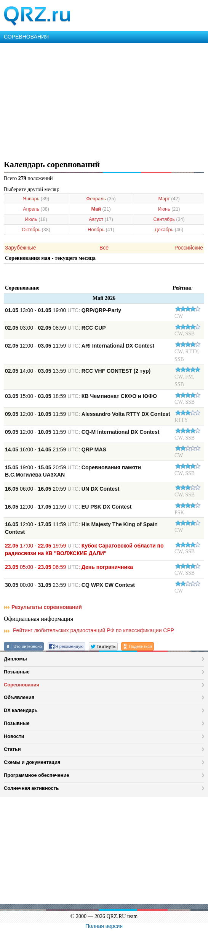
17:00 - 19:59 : (84, 549)
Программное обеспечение (36, 775)
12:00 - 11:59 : (79, 346)
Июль (36, 219)
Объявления (19, 697)
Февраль (101, 198)
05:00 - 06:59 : (69, 567)
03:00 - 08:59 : (55, 328)
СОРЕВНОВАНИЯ (26, 37)
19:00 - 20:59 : (73, 471)
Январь (36, 198)
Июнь (169, 209)
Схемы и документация (32, 762)
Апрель (36, 209)
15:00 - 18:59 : (81, 396)
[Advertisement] (104, 100)
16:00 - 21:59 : (55, 449)
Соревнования (21, 685)
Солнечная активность (31, 788)
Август (101, 219)
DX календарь (20, 710)
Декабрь (169, 229)
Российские (188, 248)
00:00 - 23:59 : (70, 585)
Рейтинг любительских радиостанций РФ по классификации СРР (89, 630)
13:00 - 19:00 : (63, 310)
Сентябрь (168, 219)
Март (169, 198)
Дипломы (15, 659)
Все (104, 248)
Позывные (17, 672)
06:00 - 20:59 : (62, 489)
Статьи (12, 749)
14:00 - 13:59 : (77, 371)
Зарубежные (20, 248)
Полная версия (104, 926)
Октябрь (36, 229)
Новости (14, 736)
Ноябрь (101, 229)
